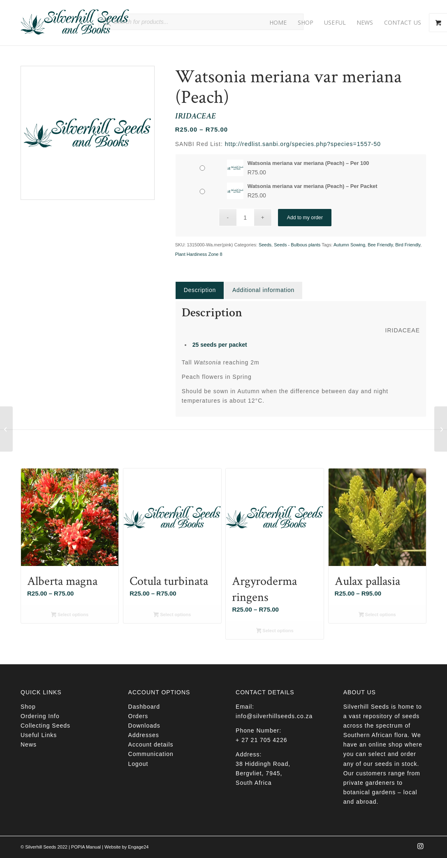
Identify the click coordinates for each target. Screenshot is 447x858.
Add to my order (304, 217)
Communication (151, 754)
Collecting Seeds (45, 725)
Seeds (265, 244)
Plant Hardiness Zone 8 (198, 254)
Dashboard (144, 706)
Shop (28, 706)
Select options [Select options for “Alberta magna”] (69, 615)
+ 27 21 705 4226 (261, 740)
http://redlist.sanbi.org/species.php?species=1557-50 (303, 144)
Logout (138, 764)
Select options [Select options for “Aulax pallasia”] (377, 615)
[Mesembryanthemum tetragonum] (440, 429)
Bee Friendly (380, 244)
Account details (151, 744)
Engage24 (138, 846)
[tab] (199, 290)
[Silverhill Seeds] (75, 22)
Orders (138, 716)
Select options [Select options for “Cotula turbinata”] (172, 615)
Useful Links (39, 735)
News (29, 744)
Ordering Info (40, 716)
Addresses (143, 735)
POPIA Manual (86, 846)
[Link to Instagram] (420, 848)
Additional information (263, 290)
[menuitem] (278, 22)
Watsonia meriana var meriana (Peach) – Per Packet (313, 186)
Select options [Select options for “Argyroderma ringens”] (275, 631)
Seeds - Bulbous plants (297, 244)
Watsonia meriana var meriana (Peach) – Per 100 (308, 163)
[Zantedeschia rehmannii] (6, 429)
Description (200, 290)
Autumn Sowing (349, 244)
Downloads (144, 725)
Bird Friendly (407, 244)
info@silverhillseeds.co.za (274, 716)
